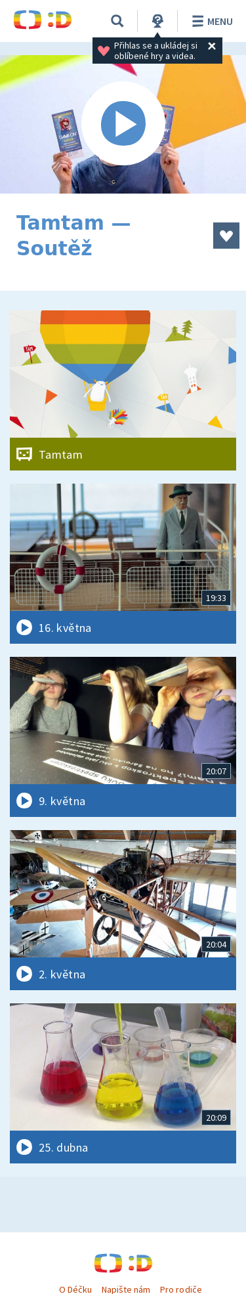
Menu (210, 21)
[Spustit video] (123, 124)
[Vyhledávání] (117, 21)
